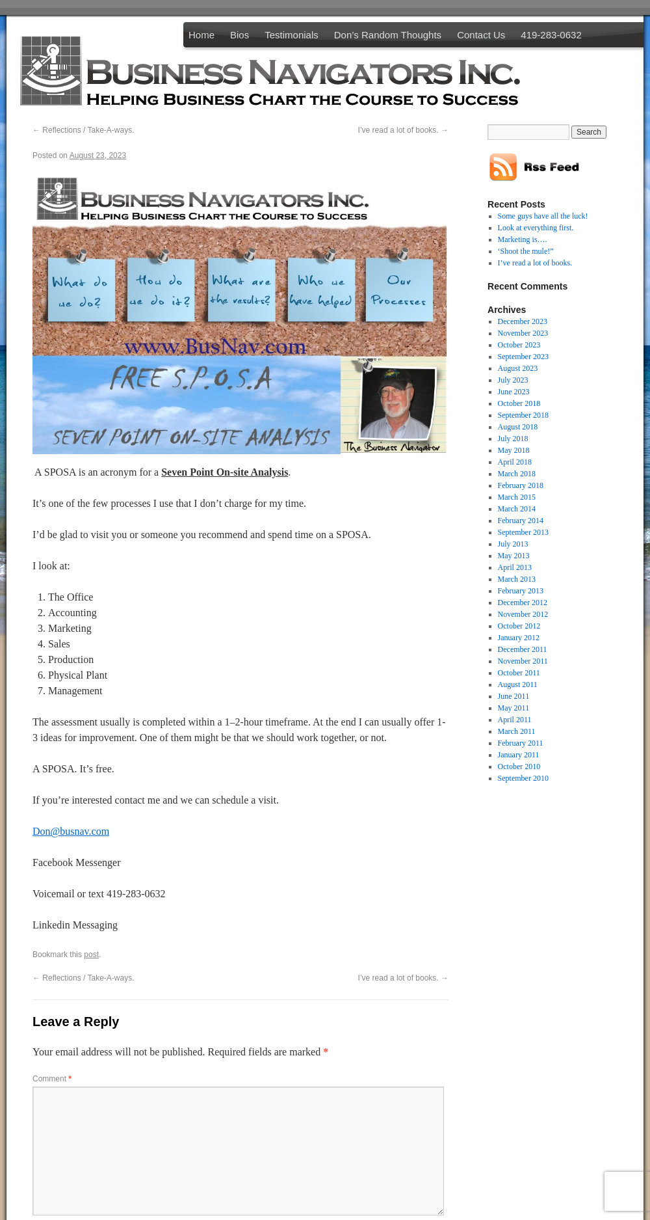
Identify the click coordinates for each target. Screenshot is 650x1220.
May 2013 (514, 555)
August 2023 (518, 368)
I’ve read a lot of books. (403, 130)
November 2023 (523, 333)
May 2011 (514, 707)
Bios (239, 34)
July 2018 (513, 438)
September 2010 (523, 778)
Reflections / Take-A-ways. (83, 130)
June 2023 (514, 391)
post (91, 954)
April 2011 (515, 719)
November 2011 (523, 661)
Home (201, 34)
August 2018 (518, 426)
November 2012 (523, 614)
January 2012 (519, 637)
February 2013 (520, 590)
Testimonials (291, 34)
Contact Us (481, 34)
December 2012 (522, 602)
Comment (52, 1078)
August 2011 (518, 684)
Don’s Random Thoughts (387, 34)
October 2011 (519, 672)
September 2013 (523, 532)
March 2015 (517, 497)
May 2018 (514, 450)
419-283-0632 (551, 34)
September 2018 (523, 415)
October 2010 (519, 766)
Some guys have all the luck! (543, 216)
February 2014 (520, 520)
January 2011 (519, 754)
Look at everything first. (536, 227)
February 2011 (520, 743)
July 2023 (513, 380)
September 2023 (523, 356)
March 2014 (517, 508)
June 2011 (514, 696)
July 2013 (513, 544)
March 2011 (517, 731)
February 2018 (520, 485)
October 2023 (519, 344)
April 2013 (515, 567)
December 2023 (522, 321)
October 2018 (519, 403)
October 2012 (519, 625)
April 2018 (515, 462)
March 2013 (517, 579)
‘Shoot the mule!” (526, 251)
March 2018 (517, 473)
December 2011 (522, 649)
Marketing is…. (522, 239)
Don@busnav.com (70, 831)
